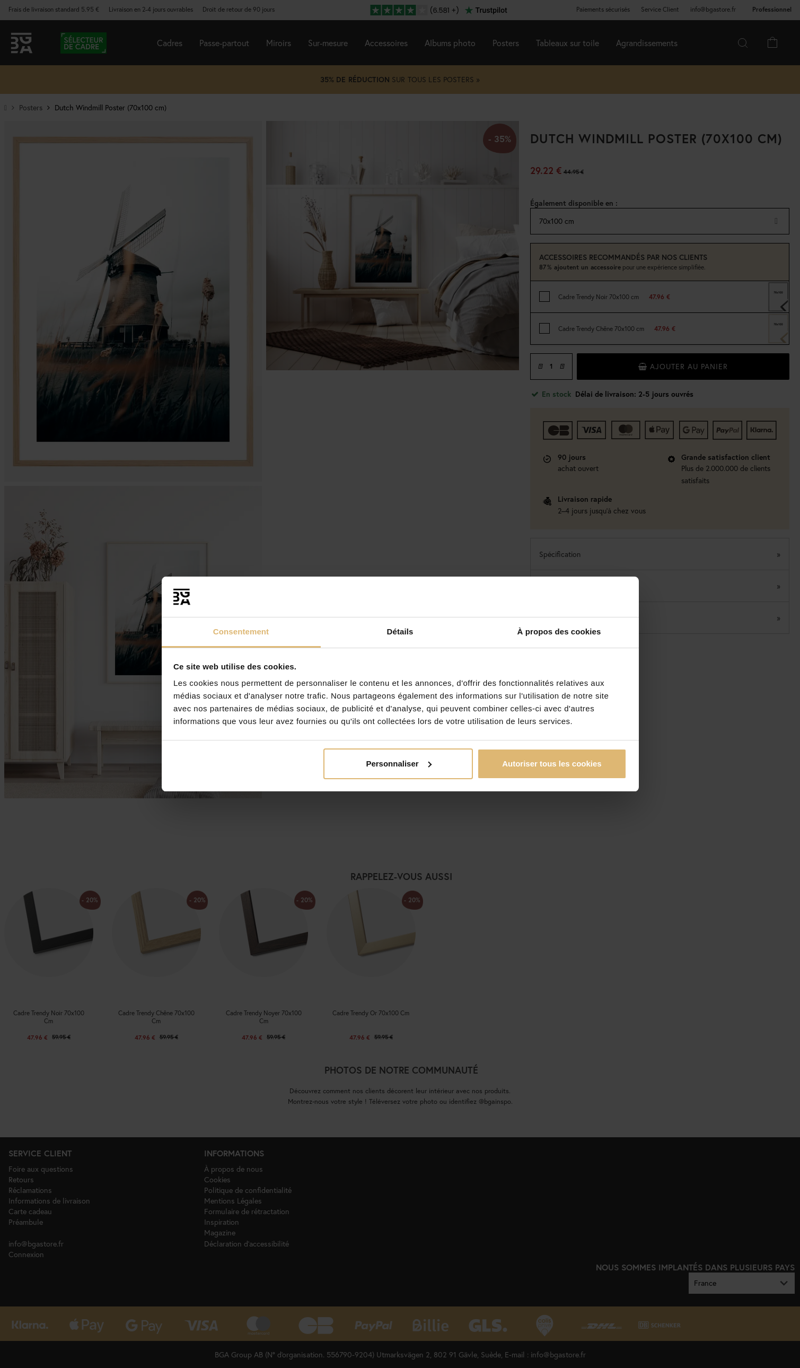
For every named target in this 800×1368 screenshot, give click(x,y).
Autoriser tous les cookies (552, 763)
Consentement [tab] (241, 631)
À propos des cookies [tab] (559, 631)
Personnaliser (398, 763)
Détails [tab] (400, 631)
